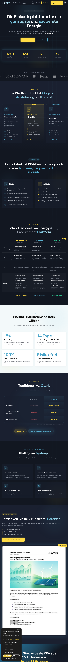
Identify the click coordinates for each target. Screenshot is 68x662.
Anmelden (38, 2)
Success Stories (24, 2)
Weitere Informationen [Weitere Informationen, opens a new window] (14, 639)
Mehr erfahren (42, 40)
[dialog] (11, 644)
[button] (11, 658)
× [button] (19, 629)
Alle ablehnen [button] (16, 655)
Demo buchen (28, 40)
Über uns (33, 2)
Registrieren (45, 2)
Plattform (16, 2)
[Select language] (65, 2)
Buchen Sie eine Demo (55, 2)
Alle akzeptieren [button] (7, 655)
